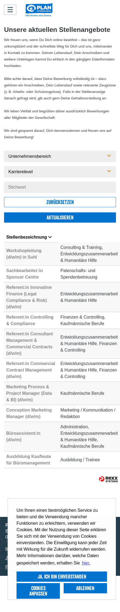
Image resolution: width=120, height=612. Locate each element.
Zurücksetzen (60, 202)
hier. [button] (86, 563)
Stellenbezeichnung (29, 237)
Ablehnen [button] (85, 588)
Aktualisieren (60, 217)
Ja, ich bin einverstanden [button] (62, 576)
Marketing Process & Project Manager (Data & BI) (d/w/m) (29, 393)
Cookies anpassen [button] (38, 591)
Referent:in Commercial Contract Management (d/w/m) (30, 370)
